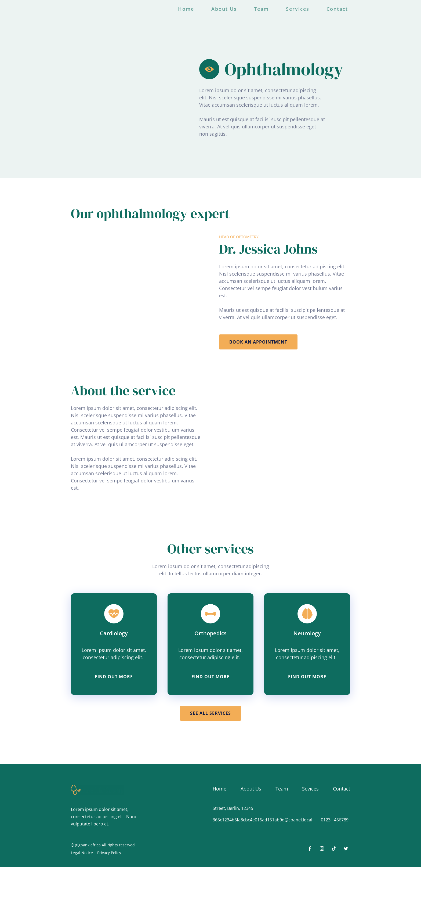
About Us (224, 9)
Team (261, 9)
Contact (337, 9)
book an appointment (258, 342)
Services (297, 9)
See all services (210, 713)
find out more (114, 677)
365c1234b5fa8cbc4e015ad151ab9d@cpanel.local (262, 820)
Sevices (310, 788)
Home (186, 9)
